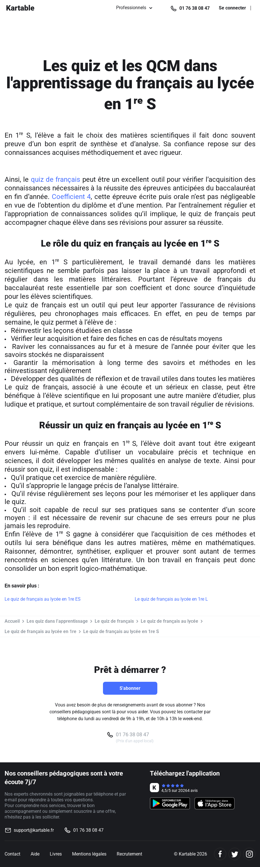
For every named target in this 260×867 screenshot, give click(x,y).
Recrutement (129, 854)
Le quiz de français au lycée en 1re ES (43, 599)
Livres (56, 854)
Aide (35, 854)
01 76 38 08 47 (194, 8)
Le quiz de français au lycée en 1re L (171, 599)
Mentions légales (89, 854)
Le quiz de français (114, 621)
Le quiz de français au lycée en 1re (40, 631)
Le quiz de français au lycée (169, 621)
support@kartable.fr (34, 830)
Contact (12, 854)
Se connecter (232, 8)
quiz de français (55, 179)
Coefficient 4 (71, 197)
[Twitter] (235, 854)
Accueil (12, 621)
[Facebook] (220, 854)
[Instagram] (249, 854)
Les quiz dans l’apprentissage (57, 621)
